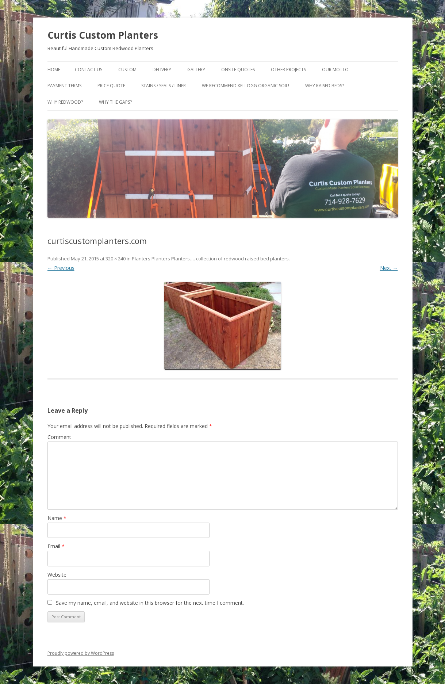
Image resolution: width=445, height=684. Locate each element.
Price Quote (111, 86)
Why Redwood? (65, 102)
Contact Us (88, 69)
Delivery (162, 69)
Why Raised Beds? (324, 86)
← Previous (60, 267)
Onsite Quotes (238, 69)
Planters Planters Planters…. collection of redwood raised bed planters (210, 258)
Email (56, 546)
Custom (127, 69)
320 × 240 (116, 258)
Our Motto (335, 69)
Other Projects (288, 69)
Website (56, 574)
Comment (59, 436)
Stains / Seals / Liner (163, 86)
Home (53, 69)
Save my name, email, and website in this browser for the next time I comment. (150, 602)
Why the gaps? (115, 102)
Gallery (196, 69)
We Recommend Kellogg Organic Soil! (245, 86)
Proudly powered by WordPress (80, 653)
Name (56, 518)
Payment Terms (64, 86)
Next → (389, 267)
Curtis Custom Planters (102, 35)
